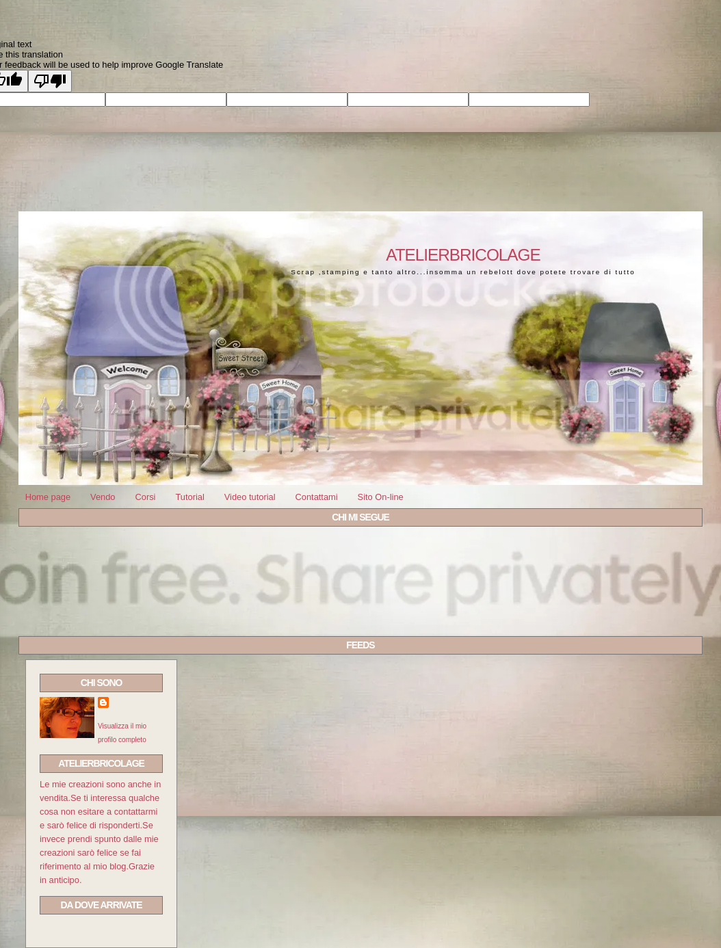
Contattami (316, 497)
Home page (47, 497)
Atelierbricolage (463, 255)
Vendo (102, 497)
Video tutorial (250, 497)
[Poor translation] (50, 81)
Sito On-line (381, 497)
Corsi (145, 497)
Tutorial (189, 497)
